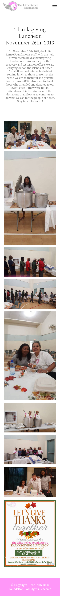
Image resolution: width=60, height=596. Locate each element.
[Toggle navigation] (54, 5)
